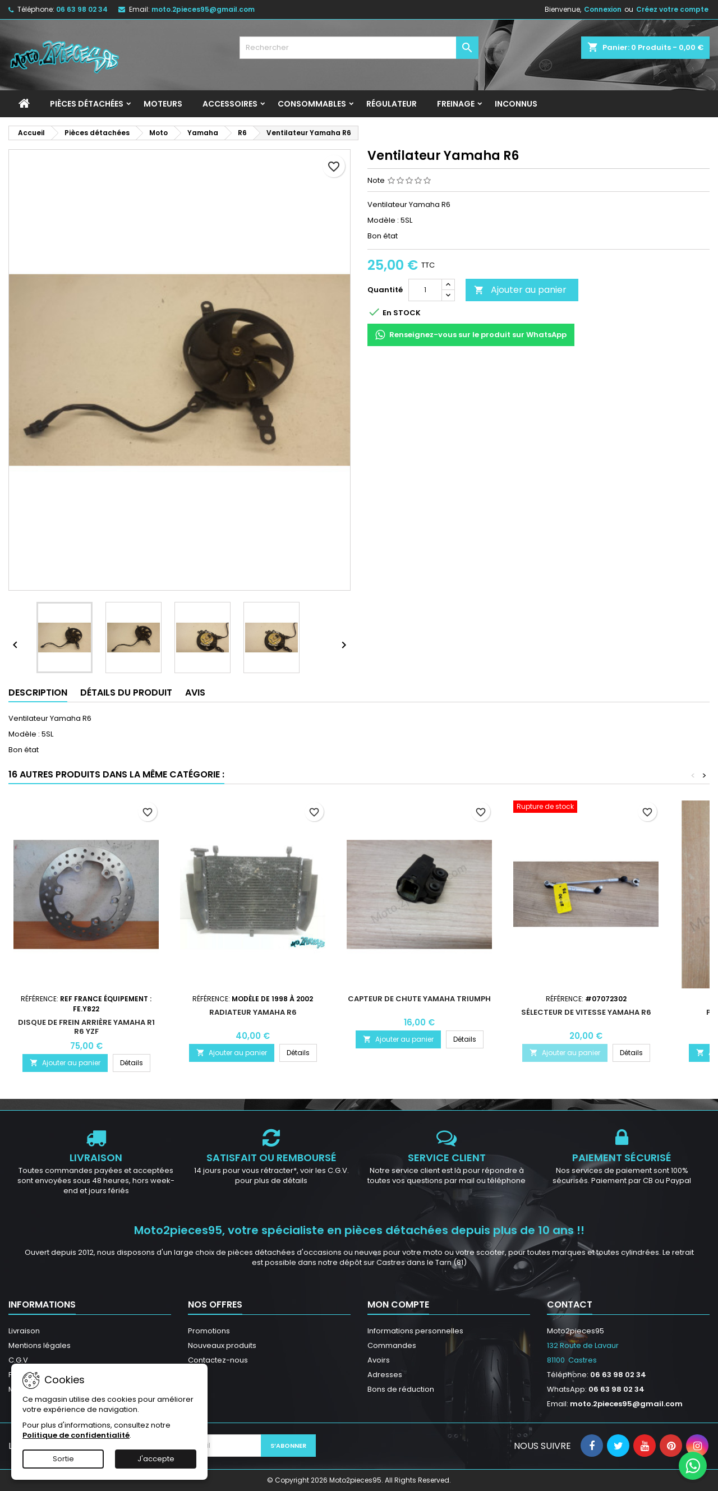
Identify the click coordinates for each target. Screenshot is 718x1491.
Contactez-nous (218, 1360)
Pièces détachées (86, 103)
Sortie (63, 1458)
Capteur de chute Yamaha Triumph (419, 998)
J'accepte (155, 1458)
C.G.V (18, 1360)
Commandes (391, 1345)
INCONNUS (516, 103)
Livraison (24, 1331)
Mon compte (398, 1304)
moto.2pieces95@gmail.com (203, 9)
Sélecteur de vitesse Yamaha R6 (586, 1012)
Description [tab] (37, 692)
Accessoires (229, 103)
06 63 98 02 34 (82, 9)
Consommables (312, 103)
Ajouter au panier (520, 289)
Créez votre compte (672, 9)
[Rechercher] (359, 47)
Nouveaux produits (222, 1345)
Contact (569, 1304)
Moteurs (163, 103)
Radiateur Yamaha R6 (253, 1012)
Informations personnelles (415, 1331)
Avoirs (378, 1360)
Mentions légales (39, 1345)
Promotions (209, 1331)
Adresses (384, 1374)
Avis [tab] (195, 692)
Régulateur (391, 103)
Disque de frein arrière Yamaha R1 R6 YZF (86, 1027)
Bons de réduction (400, 1389)
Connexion (603, 9)
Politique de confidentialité (76, 1435)
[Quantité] (425, 290)
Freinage (456, 103)
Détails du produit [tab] (126, 692)
